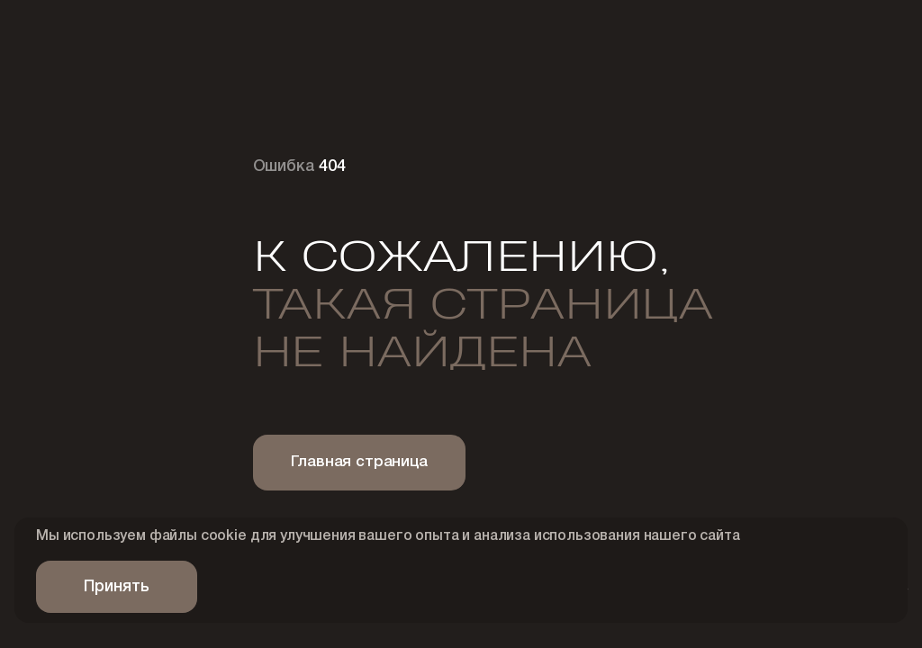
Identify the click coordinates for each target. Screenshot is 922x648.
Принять (116, 587)
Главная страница (359, 462)
